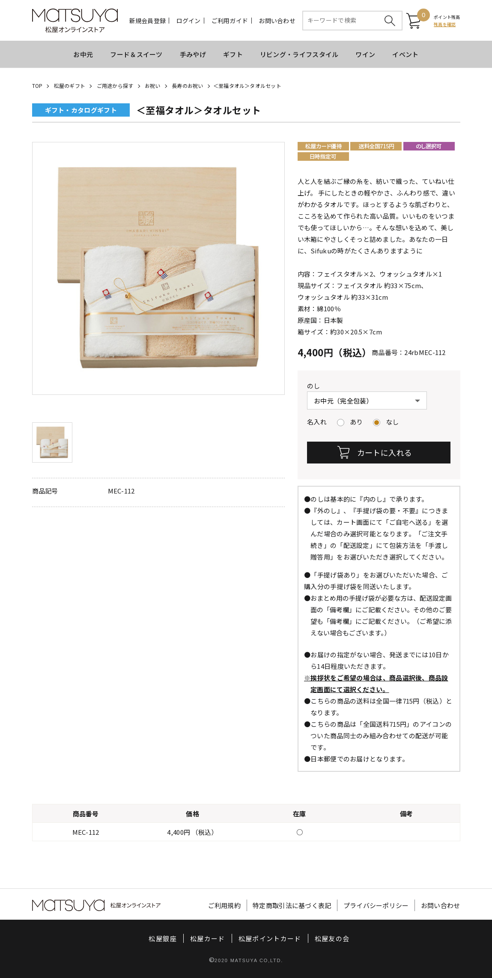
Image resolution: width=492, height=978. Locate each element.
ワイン (365, 54)
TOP (37, 85)
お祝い (153, 85)
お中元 (83, 54)
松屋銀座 (162, 938)
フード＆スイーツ (136, 54)
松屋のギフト (69, 85)
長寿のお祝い (187, 85)
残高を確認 (445, 24)
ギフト (233, 54)
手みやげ (193, 54)
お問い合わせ (277, 21)
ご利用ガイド (230, 21)
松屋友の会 (332, 938)
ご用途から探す (115, 85)
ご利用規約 (224, 905)
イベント (405, 54)
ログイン (188, 21)
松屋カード (207, 938)
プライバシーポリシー (376, 905)
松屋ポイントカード (270, 938)
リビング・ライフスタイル (299, 54)
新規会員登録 (147, 21)
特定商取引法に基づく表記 (292, 905)
